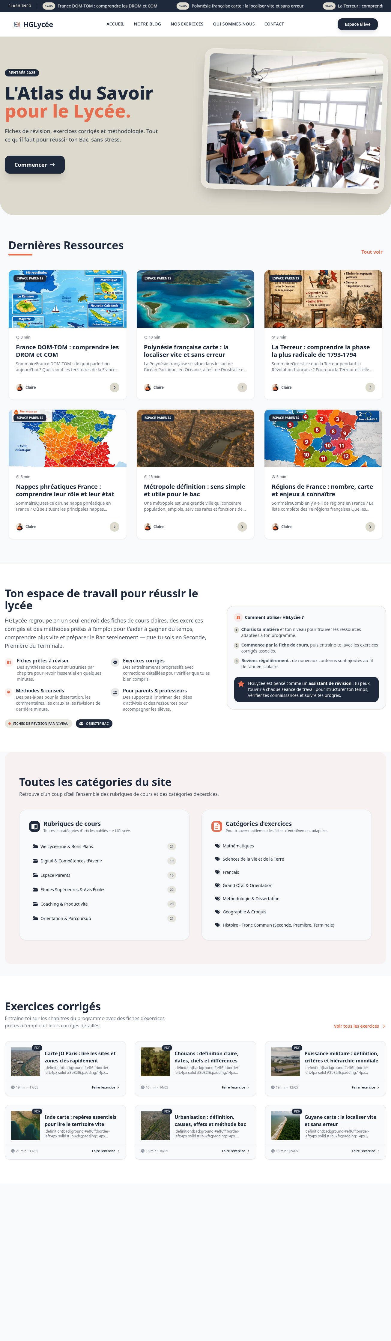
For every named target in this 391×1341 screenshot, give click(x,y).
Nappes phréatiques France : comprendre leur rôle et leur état (65, 490)
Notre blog (147, 24)
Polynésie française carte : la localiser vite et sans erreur (186, 351)
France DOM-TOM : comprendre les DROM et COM (67, 351)
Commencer (34, 164)
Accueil (115, 24)
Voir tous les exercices (360, 1026)
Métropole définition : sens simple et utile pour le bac (194, 490)
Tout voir (372, 252)
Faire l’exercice (106, 1087)
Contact (274, 24)
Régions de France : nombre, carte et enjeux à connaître (322, 490)
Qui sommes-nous (234, 24)
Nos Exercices (187, 24)
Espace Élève (358, 24)
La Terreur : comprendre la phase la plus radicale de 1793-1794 (321, 351)
